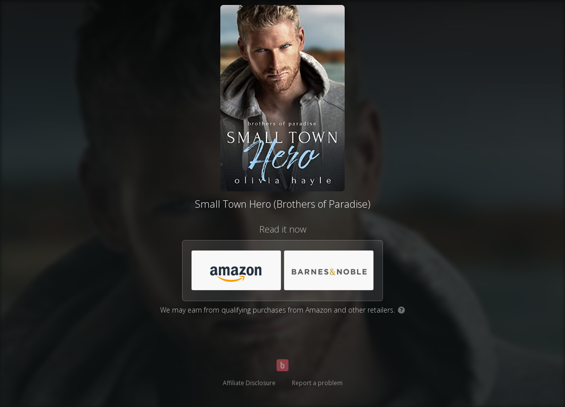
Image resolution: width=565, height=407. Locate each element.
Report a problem (317, 383)
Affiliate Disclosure (249, 383)
